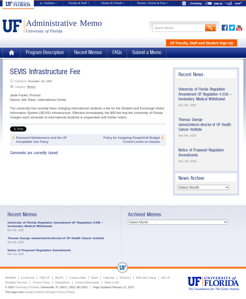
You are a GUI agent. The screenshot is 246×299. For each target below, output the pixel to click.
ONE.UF (218, 3)
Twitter (232, 28)
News (94, 277)
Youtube (239, 28)
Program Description (45, 52)
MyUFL (59, 277)
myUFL (228, 3)
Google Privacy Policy (60, 291)
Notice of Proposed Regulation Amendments (39, 250)
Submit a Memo (146, 52)
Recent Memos (88, 52)
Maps (238, 3)
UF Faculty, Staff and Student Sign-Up (201, 43)
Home (12, 53)
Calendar (108, 277)
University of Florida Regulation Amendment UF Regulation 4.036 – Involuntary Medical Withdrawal (205, 94)
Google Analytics (35, 291)
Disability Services (16, 282)
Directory (125, 277)
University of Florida (27, 287)
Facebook (225, 28)
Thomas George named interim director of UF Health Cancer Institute (204, 124)
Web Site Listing (146, 277)
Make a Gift (112, 282)
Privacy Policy (41, 282)
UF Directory (184, 3)
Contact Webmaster (87, 282)
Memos (31, 87)
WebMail (208, 3)
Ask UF (165, 277)
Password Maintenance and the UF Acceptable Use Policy (41, 140)
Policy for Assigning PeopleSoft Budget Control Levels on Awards (131, 140)
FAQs (117, 52)
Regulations (62, 282)
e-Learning (195, 3)
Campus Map (77, 277)
